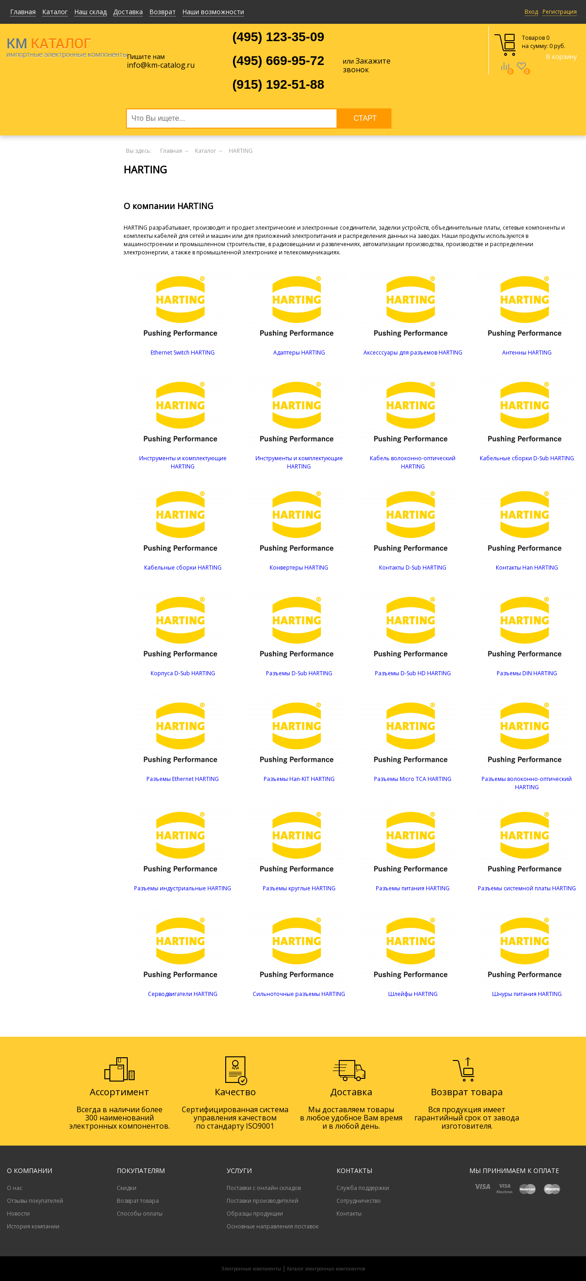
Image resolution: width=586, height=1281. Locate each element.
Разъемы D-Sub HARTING (299, 673)
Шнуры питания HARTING (527, 994)
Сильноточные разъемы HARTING (299, 994)
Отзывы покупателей (35, 1201)
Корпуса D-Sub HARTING (183, 673)
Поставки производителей (262, 1201)
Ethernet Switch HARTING (183, 352)
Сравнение (505, 72)
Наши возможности (213, 11)
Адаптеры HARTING (299, 352)
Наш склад (90, 11)
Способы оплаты (140, 1213)
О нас (14, 1188)
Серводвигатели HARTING (182, 994)
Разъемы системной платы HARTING (527, 888)
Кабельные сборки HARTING (183, 567)
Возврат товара (138, 1201)
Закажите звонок (367, 65)
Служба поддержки (362, 1188)
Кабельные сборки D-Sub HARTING (527, 458)
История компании (33, 1226)
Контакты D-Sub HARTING (412, 567)
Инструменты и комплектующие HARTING (183, 462)
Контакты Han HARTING (527, 567)
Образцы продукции (255, 1213)
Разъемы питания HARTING (413, 888)
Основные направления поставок (273, 1226)
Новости (18, 1213)
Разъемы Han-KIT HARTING (299, 779)
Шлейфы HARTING (413, 994)
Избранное (521, 72)
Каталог (55, 11)
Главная (23, 11)
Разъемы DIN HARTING (527, 673)
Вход (531, 12)
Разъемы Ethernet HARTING (182, 779)
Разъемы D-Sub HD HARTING (413, 673)
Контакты (349, 1213)
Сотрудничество (358, 1201)
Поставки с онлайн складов (264, 1188)
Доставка (128, 11)
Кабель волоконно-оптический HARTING (413, 462)
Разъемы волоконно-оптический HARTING (527, 783)
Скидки (126, 1188)
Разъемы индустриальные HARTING (182, 888)
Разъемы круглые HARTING (299, 888)
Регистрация (560, 12)
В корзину (561, 56)
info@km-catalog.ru (161, 65)
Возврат (162, 11)
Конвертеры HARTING (299, 567)
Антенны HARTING (527, 352)
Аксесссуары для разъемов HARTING (413, 352)
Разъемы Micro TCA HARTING (412, 779)
